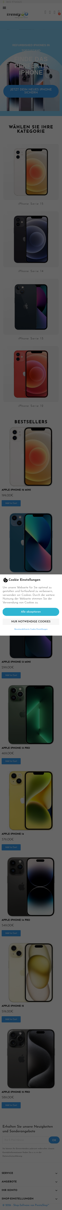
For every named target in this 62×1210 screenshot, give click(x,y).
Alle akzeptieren (31, 612)
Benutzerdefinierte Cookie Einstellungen (31, 629)
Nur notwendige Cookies (30, 621)
